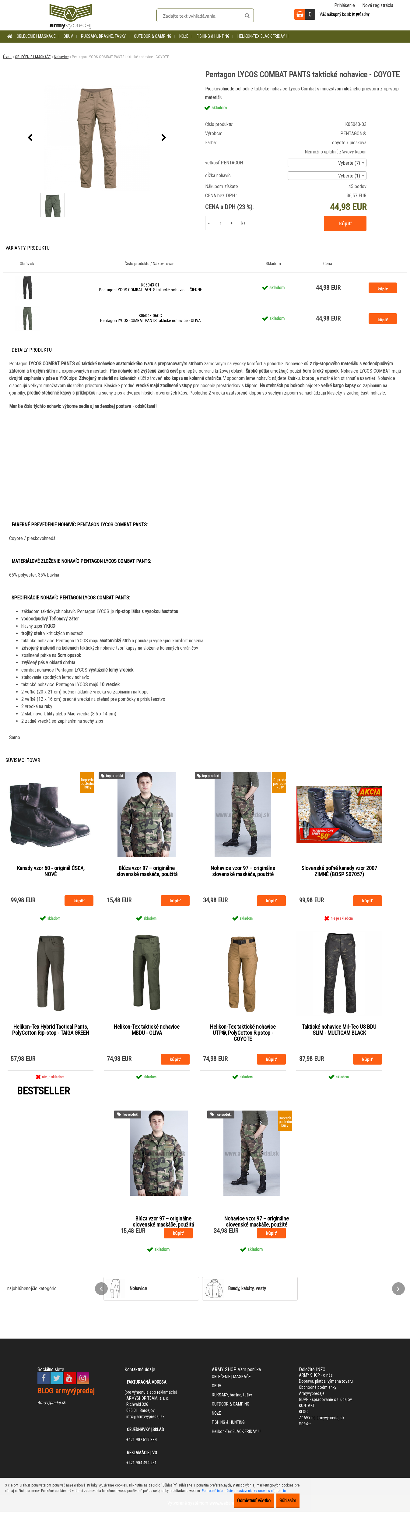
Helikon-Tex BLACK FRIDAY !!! (263, 36)
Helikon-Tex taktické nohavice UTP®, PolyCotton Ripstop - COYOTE (243, 1034)
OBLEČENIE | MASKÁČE (36, 36)
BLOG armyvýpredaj (66, 1392)
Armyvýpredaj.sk (51, 1403)
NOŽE (183, 36)
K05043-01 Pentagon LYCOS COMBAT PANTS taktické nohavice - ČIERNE (150, 287)
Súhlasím (283, 1501)
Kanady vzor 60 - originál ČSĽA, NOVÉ (50, 871)
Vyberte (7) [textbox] (349, 163)
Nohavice (61, 56)
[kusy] (220, 223)
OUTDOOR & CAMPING (152, 36)
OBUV (68, 36)
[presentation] (30, 138)
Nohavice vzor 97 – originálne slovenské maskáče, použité (243, 871)
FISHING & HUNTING (213, 36)
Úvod (7, 56)
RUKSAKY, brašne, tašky (103, 36)
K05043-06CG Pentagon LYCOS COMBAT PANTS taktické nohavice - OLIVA (150, 318)
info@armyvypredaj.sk (145, 1417)
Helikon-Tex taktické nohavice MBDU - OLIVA (147, 1031)
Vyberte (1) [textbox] (349, 176)
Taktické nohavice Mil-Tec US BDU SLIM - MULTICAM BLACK (339, 1031)
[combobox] (327, 163)
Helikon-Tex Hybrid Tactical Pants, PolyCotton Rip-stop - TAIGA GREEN (50, 1031)
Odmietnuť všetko (241, 1501)
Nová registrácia (377, 5)
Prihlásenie (344, 5)
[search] (247, 16)
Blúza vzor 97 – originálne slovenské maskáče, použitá (146, 871)
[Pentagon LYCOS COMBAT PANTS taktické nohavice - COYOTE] (97, 138)
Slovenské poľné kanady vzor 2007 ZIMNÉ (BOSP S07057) (339, 871)
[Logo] (70, 15)
